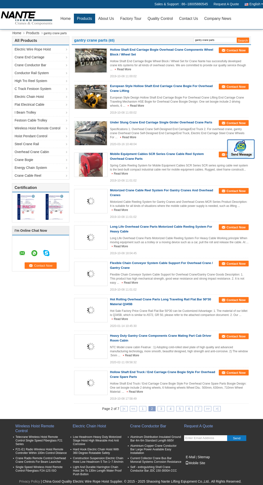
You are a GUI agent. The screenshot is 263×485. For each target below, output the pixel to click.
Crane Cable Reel (28, 175)
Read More (124, 69)
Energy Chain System (31, 168)
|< (124, 409)
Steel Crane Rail (27, 144)
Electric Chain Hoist (29, 97)
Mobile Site (195, 463)
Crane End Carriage (29, 57)
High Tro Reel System (31, 81)
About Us (106, 19)
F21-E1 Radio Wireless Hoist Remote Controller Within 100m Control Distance (41, 451)
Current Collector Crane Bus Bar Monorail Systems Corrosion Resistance (155, 460)
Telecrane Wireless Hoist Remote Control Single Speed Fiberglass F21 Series (39, 440)
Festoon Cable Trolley (31, 120)
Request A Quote (226, 4)
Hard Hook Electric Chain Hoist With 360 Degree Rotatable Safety (96, 451)
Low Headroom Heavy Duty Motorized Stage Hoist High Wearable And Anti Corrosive (97, 440)
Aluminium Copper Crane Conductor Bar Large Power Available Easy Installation (153, 449)
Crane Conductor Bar (30, 65)
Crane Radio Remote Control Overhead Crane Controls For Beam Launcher (41, 460)
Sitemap (203, 457)
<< (133, 409)
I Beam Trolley (25, 112)
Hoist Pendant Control (31, 136)
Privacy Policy (29, 481)
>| (217, 409)
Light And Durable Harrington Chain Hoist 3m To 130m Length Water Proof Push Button (97, 470)
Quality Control (160, 19)
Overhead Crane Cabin (32, 152)
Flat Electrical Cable (29, 104)
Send (236, 438)
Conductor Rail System (32, 73)
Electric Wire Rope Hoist (33, 49)
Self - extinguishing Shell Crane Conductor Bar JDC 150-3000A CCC (153, 468)
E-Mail (190, 457)
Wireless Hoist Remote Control (37, 128)
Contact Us (188, 19)
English (256, 4)
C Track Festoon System (33, 89)
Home (65, 19)
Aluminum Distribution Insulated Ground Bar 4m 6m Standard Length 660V (155, 438)
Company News (217, 19)
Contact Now (236, 50)
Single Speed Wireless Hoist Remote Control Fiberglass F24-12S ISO (39, 468)
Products (84, 19)
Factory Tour (131, 19)
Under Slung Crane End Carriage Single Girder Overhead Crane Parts (161, 122)
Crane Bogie (24, 160)
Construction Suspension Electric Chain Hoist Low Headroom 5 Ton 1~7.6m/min (98, 460)
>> (208, 409)
